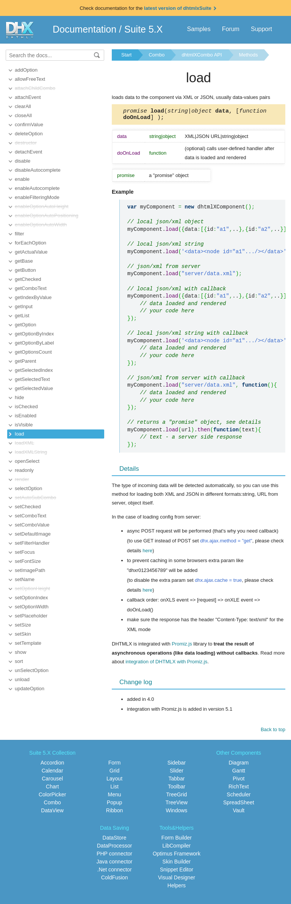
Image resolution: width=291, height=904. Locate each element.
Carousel (52, 781)
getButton (25, 270)
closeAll (23, 115)
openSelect (27, 461)
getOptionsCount (33, 352)
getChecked (28, 279)
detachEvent (28, 152)
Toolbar (176, 789)
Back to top (273, 732)
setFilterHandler (32, 543)
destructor (26, 143)
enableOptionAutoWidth (41, 224)
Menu (114, 797)
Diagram (238, 765)
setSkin (23, 634)
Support (261, 29)
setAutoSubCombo (35, 497)
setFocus (25, 552)
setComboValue (32, 525)
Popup (114, 805)
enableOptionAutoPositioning (46, 215)
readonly (24, 470)
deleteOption (29, 133)
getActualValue (31, 252)
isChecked (26, 406)
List (114, 789)
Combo (156, 55)
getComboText (31, 288)
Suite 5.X (143, 29)
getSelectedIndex (34, 370)
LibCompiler (177, 848)
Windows (177, 813)
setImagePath (30, 570)
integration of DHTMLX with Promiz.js (166, 664)
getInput (24, 306)
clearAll (23, 106)
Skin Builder (177, 864)
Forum (230, 29)
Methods (248, 55)
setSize (23, 625)
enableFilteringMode (37, 197)
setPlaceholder (31, 616)
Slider (176, 773)
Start (126, 55)
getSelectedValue (34, 388)
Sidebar (176, 765)
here (147, 553)
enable (22, 179)
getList (22, 315)
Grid (114, 773)
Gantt (238, 773)
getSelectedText (32, 379)
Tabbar (177, 781)
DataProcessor (114, 848)
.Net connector (114, 872)
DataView (52, 813)
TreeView (177, 805)
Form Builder (176, 840)
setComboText (30, 516)
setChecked (28, 506)
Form (114, 765)
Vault (238, 813)
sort (19, 661)
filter (19, 234)
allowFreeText (30, 79)
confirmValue (29, 124)
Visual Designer (176, 880)
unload (22, 679)
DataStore (115, 840)
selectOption (28, 488)
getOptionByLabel (34, 343)
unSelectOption (31, 670)
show (20, 652)
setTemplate (28, 643)
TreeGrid (176, 797)
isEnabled (25, 415)
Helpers (176, 888)
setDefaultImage (33, 534)
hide (19, 397)
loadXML (24, 443)
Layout (114, 781)
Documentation (84, 29)
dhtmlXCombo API (201, 55)
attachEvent (28, 97)
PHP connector (114, 856)
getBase (24, 261)
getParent (25, 361)
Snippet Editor (176, 872)
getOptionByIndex (34, 334)
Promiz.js (182, 646)
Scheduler (238, 797)
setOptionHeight (32, 588)
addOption (26, 70)
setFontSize (28, 561)
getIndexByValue (33, 297)
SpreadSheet (238, 805)
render (22, 479)
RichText (238, 789)
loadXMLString (31, 452)
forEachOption (30, 243)
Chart (52, 789)
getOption (25, 324)
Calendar (52, 773)
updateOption (29, 688)
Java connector (115, 864)
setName (24, 579)
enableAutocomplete (37, 188)
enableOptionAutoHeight (42, 206)
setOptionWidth (31, 606)
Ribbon (114, 813)
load (19, 434)
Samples (198, 29)
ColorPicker (52, 797)
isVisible (24, 425)
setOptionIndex (31, 597)
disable (22, 161)
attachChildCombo (35, 88)
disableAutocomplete (38, 170)
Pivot (238, 781)
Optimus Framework (176, 856)
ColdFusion (114, 880)
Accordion (52, 765)
